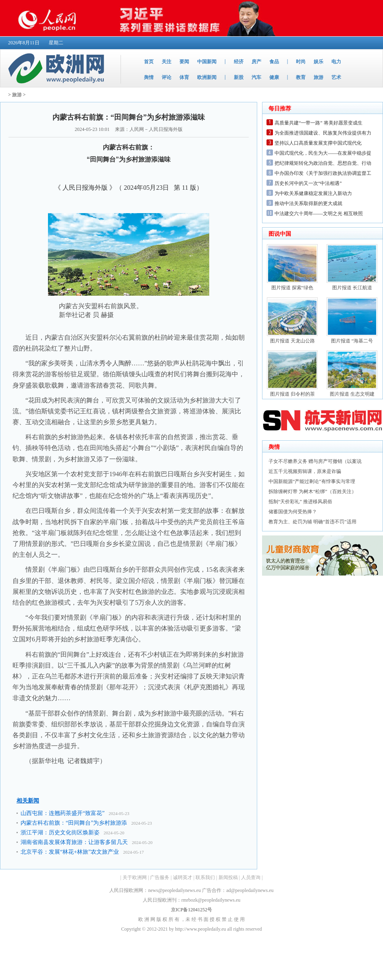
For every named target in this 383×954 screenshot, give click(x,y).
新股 (239, 77)
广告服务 (159, 877)
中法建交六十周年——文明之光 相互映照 (319, 213)
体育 (184, 77)
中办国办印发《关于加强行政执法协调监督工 (323, 173)
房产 (256, 61)
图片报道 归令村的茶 (292, 394)
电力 (336, 61)
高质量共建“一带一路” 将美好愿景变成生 (318, 123)
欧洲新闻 (206, 77)
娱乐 (318, 61)
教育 (301, 77)
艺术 (336, 77)
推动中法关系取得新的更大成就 (308, 203)
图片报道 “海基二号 (352, 341)
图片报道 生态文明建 (352, 394)
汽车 (256, 77)
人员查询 (250, 877)
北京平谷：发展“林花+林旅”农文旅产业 (70, 852)
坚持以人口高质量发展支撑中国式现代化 (318, 143)
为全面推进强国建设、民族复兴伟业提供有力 (323, 133)
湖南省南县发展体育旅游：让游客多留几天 (74, 842)
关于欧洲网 (135, 877)
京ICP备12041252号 (191, 910)
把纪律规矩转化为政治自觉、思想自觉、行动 (323, 163)
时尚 (301, 61)
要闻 (184, 61)
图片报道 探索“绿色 (292, 287)
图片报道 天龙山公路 (292, 341)
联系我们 (205, 877)
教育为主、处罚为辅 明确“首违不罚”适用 (312, 522)
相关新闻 (28, 801)
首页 (149, 61)
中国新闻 (206, 61)
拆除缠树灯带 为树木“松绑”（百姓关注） (312, 491)
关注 (166, 61)
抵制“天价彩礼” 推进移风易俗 (300, 501)
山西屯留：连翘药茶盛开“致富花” (62, 813)
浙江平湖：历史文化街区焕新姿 (60, 833)
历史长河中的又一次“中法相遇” (308, 183)
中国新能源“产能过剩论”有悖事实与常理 (312, 481)
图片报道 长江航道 (352, 287)
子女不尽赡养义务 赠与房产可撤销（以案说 (315, 461)
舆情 (149, 77)
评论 (166, 77)
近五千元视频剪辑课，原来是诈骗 (305, 471)
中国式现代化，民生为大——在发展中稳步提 (323, 153)
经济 (239, 61)
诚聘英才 (182, 877)
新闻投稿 (228, 877)
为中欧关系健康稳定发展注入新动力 (313, 193)
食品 (274, 61)
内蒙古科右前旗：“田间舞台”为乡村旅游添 (74, 823)
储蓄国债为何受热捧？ (293, 511)
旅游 (318, 77)
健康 (274, 77)
